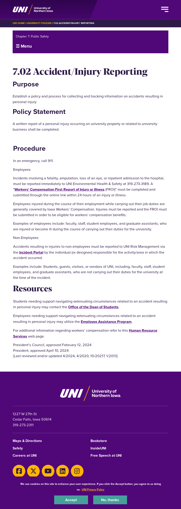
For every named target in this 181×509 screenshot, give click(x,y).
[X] (33, 471)
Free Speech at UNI (106, 455)
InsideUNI (98, 448)
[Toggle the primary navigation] (164, 9)
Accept (71, 499)
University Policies (39, 23)
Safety (18, 448)
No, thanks (110, 499)
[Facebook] (19, 471)
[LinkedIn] (62, 471)
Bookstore (98, 441)
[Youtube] (48, 471)
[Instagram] (77, 471)
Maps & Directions (27, 441)
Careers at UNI (25, 455)
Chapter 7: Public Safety (32, 36)
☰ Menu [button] (24, 46)
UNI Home (19, 23)
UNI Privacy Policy (93, 489)
